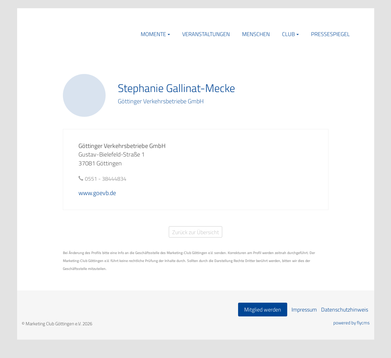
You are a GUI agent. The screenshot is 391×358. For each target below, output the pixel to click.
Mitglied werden (262, 309)
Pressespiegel (330, 34)
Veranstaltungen (206, 34)
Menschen (256, 34)
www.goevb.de (97, 192)
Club (288, 34)
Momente (153, 34)
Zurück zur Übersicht (195, 232)
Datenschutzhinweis (344, 309)
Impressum (304, 309)
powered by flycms (351, 322)
